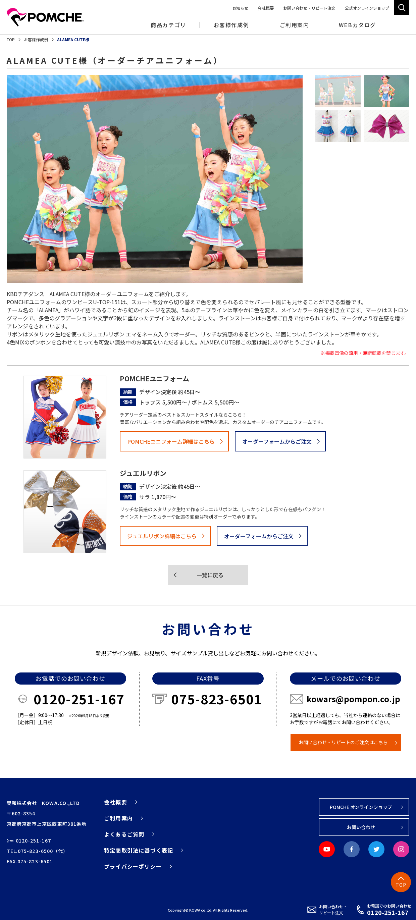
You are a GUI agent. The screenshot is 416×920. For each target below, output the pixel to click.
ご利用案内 (118, 818)
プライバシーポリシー (133, 866)
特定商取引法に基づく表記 (138, 850)
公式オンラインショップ (367, 8)
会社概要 (266, 8)
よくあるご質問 (124, 834)
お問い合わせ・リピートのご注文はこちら (343, 742)
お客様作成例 (231, 25)
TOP (11, 39)
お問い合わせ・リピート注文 (309, 8)
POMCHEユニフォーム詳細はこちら (171, 441)
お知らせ (240, 8)
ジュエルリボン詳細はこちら (162, 536)
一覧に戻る (210, 575)
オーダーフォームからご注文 (277, 441)
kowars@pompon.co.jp (353, 699)
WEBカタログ (357, 25)
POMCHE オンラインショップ (361, 807)
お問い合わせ (361, 827)
